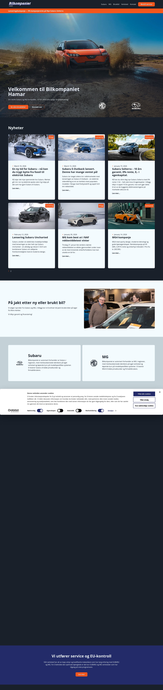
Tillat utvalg (140, 675)
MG (110, 4)
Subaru (104, 4)
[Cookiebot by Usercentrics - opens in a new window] (13, 686)
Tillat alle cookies (140, 669)
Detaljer (111, 686)
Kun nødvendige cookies (140, 681)
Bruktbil (116, 4)
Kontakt (133, 4)
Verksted (124, 4)
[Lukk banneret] (160, 667)
